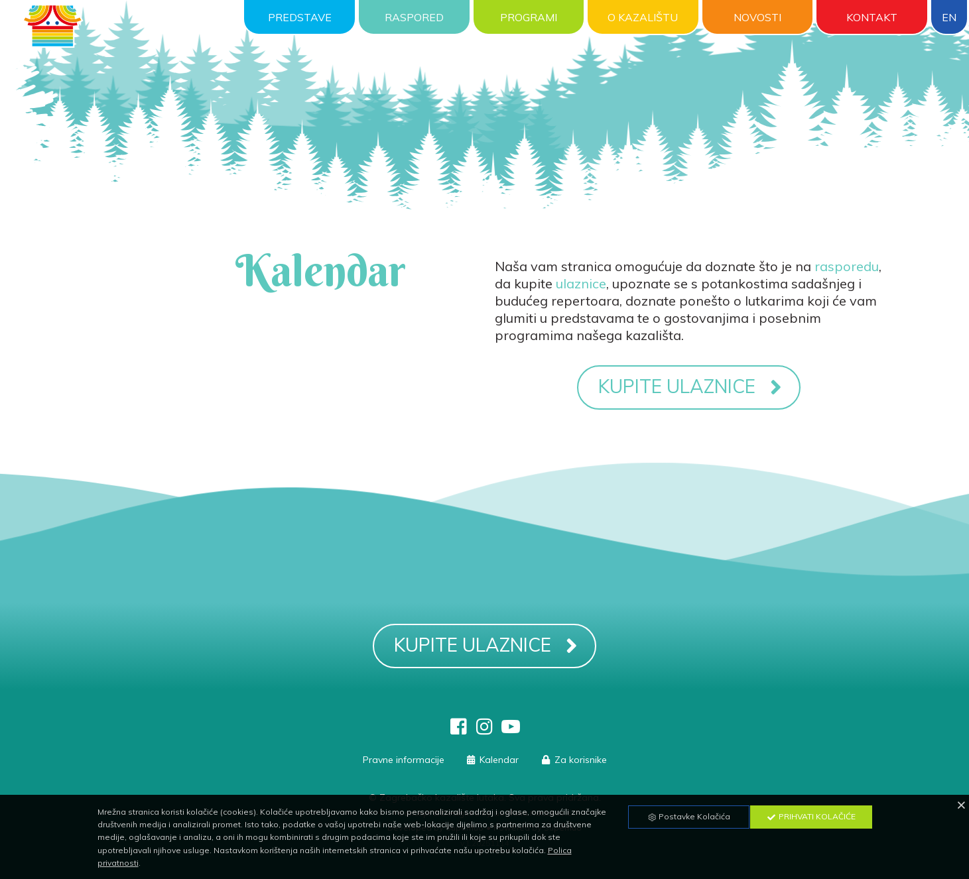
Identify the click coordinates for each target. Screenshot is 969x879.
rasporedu (846, 266)
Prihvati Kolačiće (811, 816)
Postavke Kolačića (688, 816)
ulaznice (581, 283)
